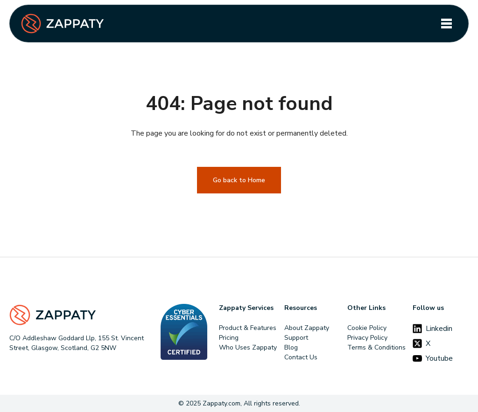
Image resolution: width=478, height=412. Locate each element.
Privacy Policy (367, 337)
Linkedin (432, 328)
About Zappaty (306, 327)
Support (296, 337)
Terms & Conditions (376, 347)
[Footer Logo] (79, 315)
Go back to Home (239, 180)
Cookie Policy (367, 327)
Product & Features (247, 327)
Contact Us (300, 357)
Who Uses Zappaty (248, 347)
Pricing (229, 337)
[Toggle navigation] (446, 23)
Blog (291, 347)
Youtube (433, 358)
